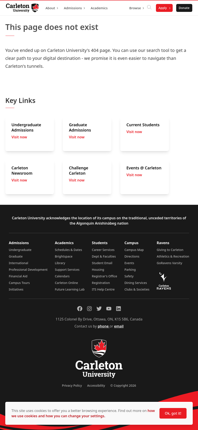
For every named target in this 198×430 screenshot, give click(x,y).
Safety (129, 276)
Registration (101, 283)
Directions (131, 256)
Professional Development (28, 269)
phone (104, 326)
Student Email (102, 263)
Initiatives (16, 289)
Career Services (103, 250)
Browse (134, 8)
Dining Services (135, 283)
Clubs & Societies (136, 289)
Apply (161, 8)
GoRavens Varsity (169, 263)
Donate (183, 8)
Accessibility (96, 385)
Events (129, 263)
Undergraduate (20, 250)
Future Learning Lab (70, 289)
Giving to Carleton (170, 250)
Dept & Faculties (104, 256)
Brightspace (63, 256)
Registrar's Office (104, 276)
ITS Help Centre (103, 289)
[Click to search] (148, 8)
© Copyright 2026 (123, 385)
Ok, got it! (173, 413)
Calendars (62, 276)
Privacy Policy (72, 385)
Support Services (67, 269)
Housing (98, 269)
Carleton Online (66, 283)
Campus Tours (19, 283)
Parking (130, 269)
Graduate (16, 256)
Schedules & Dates (68, 250)
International (18, 263)
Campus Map (134, 250)
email (119, 326)
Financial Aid (18, 276)
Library (60, 263)
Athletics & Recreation (173, 256)
